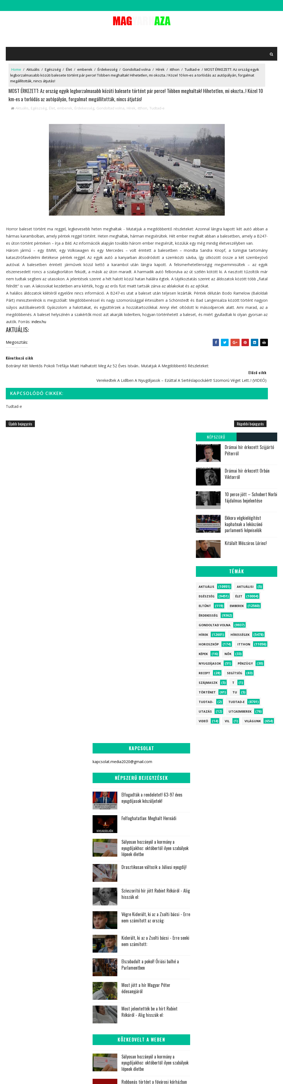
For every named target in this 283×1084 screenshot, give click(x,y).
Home (16, 71)
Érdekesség (107, 71)
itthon (174, 71)
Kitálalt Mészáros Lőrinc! (246, 182)
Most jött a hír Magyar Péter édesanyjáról (145, 784)
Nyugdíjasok (210, 302)
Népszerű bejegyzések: (216, 76)
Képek (203, 293)
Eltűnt (205, 245)
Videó (203, 360)
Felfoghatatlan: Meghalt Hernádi (148, 614)
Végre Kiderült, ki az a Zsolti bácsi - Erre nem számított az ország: (155, 713)
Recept (204, 312)
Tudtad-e (18, 77)
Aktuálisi (245, 226)
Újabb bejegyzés (20, 516)
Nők (227, 293)
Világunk (253, 360)
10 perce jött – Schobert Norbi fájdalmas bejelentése (251, 136)
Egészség (53, 71)
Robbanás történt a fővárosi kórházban (154, 877)
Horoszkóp (209, 283)
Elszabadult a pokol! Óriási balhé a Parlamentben (150, 760)
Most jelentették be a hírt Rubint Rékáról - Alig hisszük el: (149, 807)
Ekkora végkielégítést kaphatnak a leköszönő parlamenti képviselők (243, 163)
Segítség (234, 312)
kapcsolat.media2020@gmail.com (146, 1074)
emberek (84, 71)
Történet (207, 331)
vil (227, 360)
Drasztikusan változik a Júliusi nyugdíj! (154, 663)
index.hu (62, 412)
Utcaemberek (240, 350)
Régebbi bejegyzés (172, 516)
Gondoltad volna (137, 71)
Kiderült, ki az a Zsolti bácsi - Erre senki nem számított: (155, 736)
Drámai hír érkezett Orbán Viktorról (247, 112)
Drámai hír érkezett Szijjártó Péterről (249, 89)
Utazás (205, 350)
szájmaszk (208, 322)
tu (234, 331)
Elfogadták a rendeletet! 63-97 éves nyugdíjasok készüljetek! (151, 593)
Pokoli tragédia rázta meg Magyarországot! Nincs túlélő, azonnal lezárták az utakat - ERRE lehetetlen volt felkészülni (141, 910)
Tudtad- (206, 341)
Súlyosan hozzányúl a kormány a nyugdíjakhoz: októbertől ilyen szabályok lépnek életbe (154, 643)
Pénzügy (245, 302)
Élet (69, 71)
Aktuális (33, 71)
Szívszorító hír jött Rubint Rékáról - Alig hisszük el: (155, 689)
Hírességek (240, 274)
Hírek (160, 71)
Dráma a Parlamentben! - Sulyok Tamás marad (154, 935)
